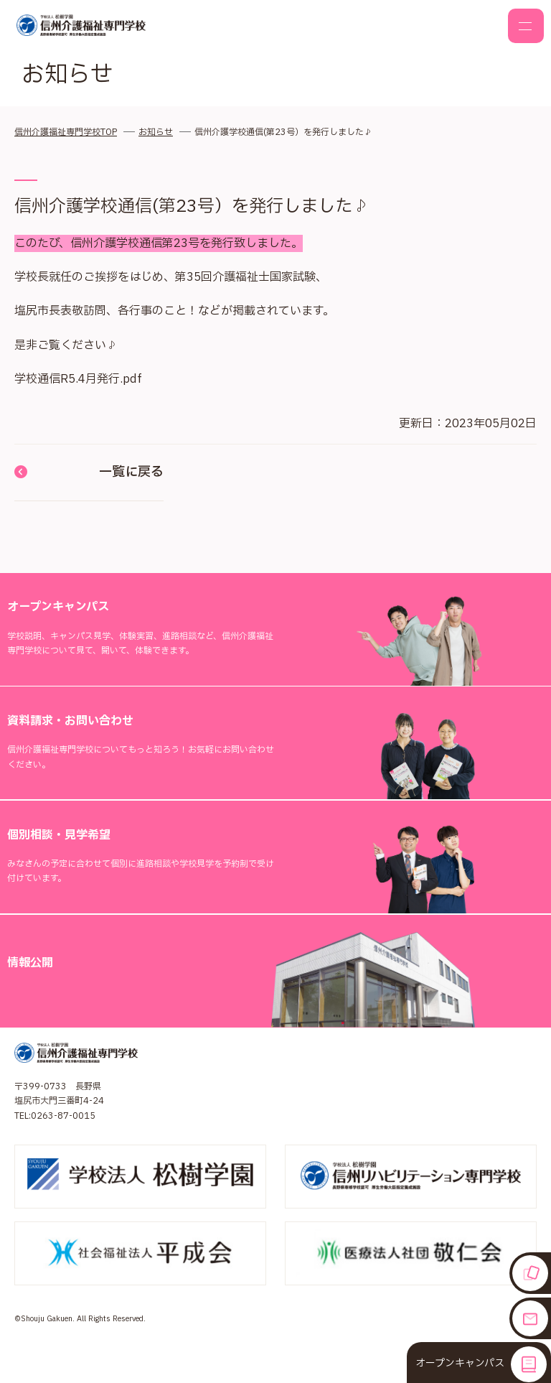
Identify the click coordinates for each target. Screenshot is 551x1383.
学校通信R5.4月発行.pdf (78, 379)
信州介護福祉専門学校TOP (65, 132)
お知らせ (155, 132)
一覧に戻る (89, 472)
